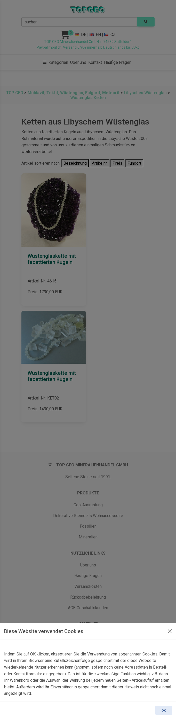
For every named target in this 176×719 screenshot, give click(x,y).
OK (164, 710)
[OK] (170, 631)
